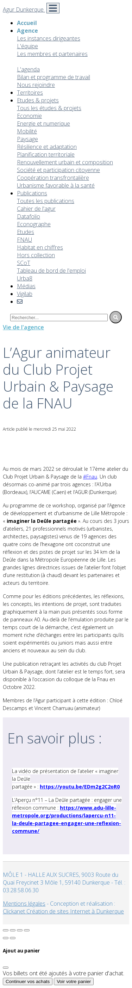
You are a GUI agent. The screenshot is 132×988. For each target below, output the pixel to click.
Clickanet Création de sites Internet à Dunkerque (63, 911)
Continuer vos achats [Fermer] (28, 981)
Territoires (30, 92)
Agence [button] (27, 30)
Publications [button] (32, 193)
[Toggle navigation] (52, 8)
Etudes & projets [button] (38, 100)
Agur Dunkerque (24, 9)
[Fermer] (5, 968)
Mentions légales (24, 903)
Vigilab (24, 294)
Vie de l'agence (23, 327)
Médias (26, 286)
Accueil (27, 23)
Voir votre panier (74, 981)
